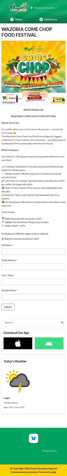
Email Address (9, 260)
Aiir (54, 472)
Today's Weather (15, 361)
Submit (8, 306)
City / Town (8, 275)
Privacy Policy (49, 450)
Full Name (7, 245)
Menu (16, 19)
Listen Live (48, 19)
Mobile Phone (9, 290)
